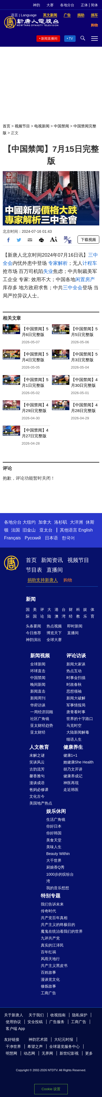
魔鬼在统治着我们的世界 (62, 931)
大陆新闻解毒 (77, 732)
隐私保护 (79, 1015)
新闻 (31, 599)
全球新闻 (37, 664)
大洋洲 (76, 522)
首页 (6, 126)
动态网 (29, 1053)
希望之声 (35, 1046)
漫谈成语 (37, 783)
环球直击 (37, 671)
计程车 (89, 263)
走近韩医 (71, 789)
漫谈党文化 (50, 979)
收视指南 (58, 1015)
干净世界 (13, 1046)
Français (12, 538)
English (85, 530)
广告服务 (56, 1022)
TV (71, 38)
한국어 (68, 538)
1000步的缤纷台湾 (60, 877)
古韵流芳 (37, 769)
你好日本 (53, 826)
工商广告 (48, 993)
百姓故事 (48, 972)
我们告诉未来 (52, 904)
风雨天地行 (50, 959)
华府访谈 (37, 705)
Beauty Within (58, 853)
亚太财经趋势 (41, 725)
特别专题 (50, 895)
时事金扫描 (75, 677)
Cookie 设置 (51, 1089)
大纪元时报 (63, 1039)
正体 (84, 5)
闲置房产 (85, 279)
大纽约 (29, 522)
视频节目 (22, 126)
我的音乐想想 (57, 888)
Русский (33, 538)
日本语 (51, 538)
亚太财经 (37, 732)
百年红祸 (48, 952)
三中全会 (72, 287)
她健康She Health (78, 762)
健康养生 (73, 747)
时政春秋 (74, 684)
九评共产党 (50, 938)
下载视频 (88, 239)
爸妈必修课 (38, 789)
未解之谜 (37, 755)
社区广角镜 (39, 718)
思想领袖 (74, 691)
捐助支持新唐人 (42, 580)
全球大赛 (54, 639)
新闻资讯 (52, 560)
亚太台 (45, 530)
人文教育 (39, 747)
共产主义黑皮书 (54, 965)
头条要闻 (33, 626)
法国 (15, 530)
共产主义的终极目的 (58, 924)
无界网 (47, 1053)
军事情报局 (75, 705)
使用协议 (13, 1022)
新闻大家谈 (75, 664)
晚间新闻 (37, 684)
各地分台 (67, 5)
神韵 (36, 5)
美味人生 (53, 847)
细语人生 (74, 739)
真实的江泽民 (52, 945)
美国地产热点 (40, 803)
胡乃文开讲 (72, 769)
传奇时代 (48, 911)
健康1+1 (70, 755)
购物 (67, 580)
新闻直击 (37, 691)
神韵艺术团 (38, 1039)
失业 (48, 271)
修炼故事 (48, 986)
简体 (94, 5)
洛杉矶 (60, 522)
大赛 (50, 5)
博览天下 (54, 633)
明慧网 (11, 1053)
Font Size (54, 239)
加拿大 (44, 522)
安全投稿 (35, 1022)
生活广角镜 (55, 819)
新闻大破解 (75, 698)
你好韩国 (53, 833)
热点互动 (74, 671)
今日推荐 (33, 633)
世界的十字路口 (79, 718)
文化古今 (37, 796)
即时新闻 (74, 626)
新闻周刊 (37, 698)
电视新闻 (42, 126)
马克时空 (74, 725)
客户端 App (15, 1028)
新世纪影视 (69, 1053)
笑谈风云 (37, 762)
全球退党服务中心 (64, 1046)
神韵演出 (33, 639)
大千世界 (53, 860)
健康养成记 (72, 776)
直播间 (55, 570)
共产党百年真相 (54, 918)
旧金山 (29, 530)
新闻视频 (40, 655)
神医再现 (71, 783)
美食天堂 (53, 840)
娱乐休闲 (56, 811)
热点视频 (54, 626)
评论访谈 (76, 655)
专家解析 (58, 263)
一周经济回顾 (41, 712)
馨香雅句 (37, 776)
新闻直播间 (49, 38)
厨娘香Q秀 (55, 867)
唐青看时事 (75, 712)
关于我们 (36, 1015)
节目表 (34, 570)
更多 (89, 1053)
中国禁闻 (61, 126)
